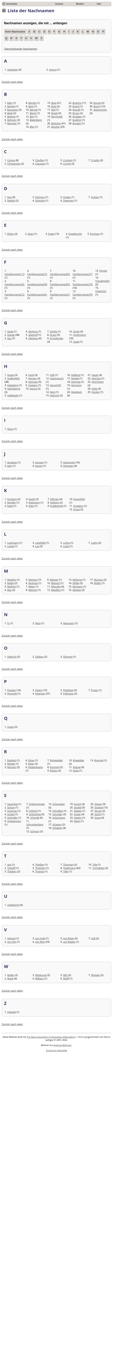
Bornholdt (56, 116)
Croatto (95, 160)
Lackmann (13, 543)
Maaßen (11, 579)
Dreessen (68, 200)
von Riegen (69, 942)
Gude (76, 341)
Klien (31, 506)
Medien (80, 3)
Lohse (66, 543)
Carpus (11, 160)
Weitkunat (40, 975)
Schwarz (57, 824)
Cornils (67, 163)
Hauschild (55, 385)
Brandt (76, 109)
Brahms (77, 103)
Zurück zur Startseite (56, 1050)
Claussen (40, 163)
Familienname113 (15, 274)
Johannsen (69, 462)
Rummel (99, 760)
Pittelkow (68, 690)
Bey (32, 116)
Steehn (78, 817)
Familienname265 (15, 284)
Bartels (11, 106)
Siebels (78, 811)
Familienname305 (60, 284)
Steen (77, 821)
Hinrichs (96, 378)
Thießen (39, 864)
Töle (94, 864)
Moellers (56, 590)
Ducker (95, 197)
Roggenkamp (35, 767)
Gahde (11, 335)
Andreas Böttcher (63, 1045)
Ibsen (10, 429)
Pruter (94, 690)
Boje (53, 106)
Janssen (39, 462)
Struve (98, 811)
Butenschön (100, 109)
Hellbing (75, 375)
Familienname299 (37, 284)
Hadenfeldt (13, 378)
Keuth (32, 499)
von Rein (40, 942)
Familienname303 (60, 274)
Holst (94, 388)
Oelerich (12, 656)
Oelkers (39, 656)
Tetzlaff (11, 868)
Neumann (68, 623)
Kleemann (34, 502)
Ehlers (10, 234)
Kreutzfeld (79, 499)
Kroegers (78, 506)
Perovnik (12, 693)
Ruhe (76, 770)
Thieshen (40, 868)
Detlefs (11, 200)
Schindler (12, 817)
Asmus (53, 69)
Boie (53, 103)
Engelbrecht (75, 234)
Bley (32, 127)
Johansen (68, 466)
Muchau (98, 579)
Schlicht (33, 811)
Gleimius (33, 338)
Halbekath (13, 395)
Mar (9, 590)
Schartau (12, 811)
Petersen (40, 693)
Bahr (10, 103)
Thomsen (68, 864)
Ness (37, 623)
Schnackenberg (34, 824)
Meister (54, 579)
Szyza (97, 817)
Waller (10, 975)
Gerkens (33, 331)
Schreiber (57, 811)
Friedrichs (100, 291)
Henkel (75, 378)
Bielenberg (36, 120)
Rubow (77, 767)
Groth (76, 331)
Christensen (14, 163)
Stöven (98, 804)
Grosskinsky (56, 338)
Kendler (11, 502)
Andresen (12, 69)
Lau (37, 546)
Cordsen (68, 160)
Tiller (66, 871)
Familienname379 (83, 294)
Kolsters (54, 502)
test (9, 864)
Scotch (77, 804)
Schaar (11, 807)
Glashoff (33, 335)
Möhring (77, 579)
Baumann (12, 109)
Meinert (32, 590)
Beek (10, 113)
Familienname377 (83, 274)
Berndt (33, 109)
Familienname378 (83, 284)
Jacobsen (12, 462)
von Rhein (68, 938)
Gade (10, 331)
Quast (10, 727)
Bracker (55, 127)
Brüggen (77, 116)
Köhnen (54, 499)
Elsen (31, 234)
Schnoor (34, 831)
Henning (76, 382)
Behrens (12, 120)
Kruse (76, 509)
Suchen (59, 3)
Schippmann (14, 821)
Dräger (67, 197)
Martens (33, 579)
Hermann (76, 385)
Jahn (9, 466)
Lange (10, 546)
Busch (97, 106)
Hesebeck (76, 392)
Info (99, 3)
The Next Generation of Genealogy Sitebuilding (51, 1036)
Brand (76, 106)
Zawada (11, 1012)
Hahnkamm (13, 388)
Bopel (54, 113)
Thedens (12, 871)
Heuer (95, 375)
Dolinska (40, 200)
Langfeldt (40, 543)
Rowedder (78, 760)
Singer (77, 814)
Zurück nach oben (12, 81)
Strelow (98, 807)
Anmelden (11, 3)
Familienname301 (37, 294)
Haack (10, 375)
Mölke (76, 583)
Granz (53, 335)
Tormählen (98, 868)
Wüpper (95, 975)
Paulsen (11, 690)
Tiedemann (69, 868)
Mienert (55, 583)
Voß (93, 938)
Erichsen (95, 234)
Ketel (10, 506)
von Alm (11, 942)
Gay (9, 338)
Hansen (32, 378)
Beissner (12, 123)
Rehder (11, 764)
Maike (10, 583)
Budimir (77, 120)
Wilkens (39, 978)
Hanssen (33, 382)
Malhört (11, 586)
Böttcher (56, 123)
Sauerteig (12, 804)
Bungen (77, 123)
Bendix (32, 103)
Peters (38, 690)
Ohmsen (68, 656)
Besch (33, 113)
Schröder (57, 814)
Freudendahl (102, 281)
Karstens (12, 499)
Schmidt (34, 817)
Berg (31, 106)
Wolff (66, 978)
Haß (52, 375)
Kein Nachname (15, 31)
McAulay (33, 583)
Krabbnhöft (56, 506)
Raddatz (11, 760)
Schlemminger (37, 804)
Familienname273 (37, 274)
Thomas (39, 871)
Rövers (54, 770)
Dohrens (40, 197)
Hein (52, 392)
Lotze (66, 546)
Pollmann (68, 693)
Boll (53, 109)
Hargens (33, 385)
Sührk (97, 814)
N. (8, 623)
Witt (65, 975)
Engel (51, 234)
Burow (97, 103)
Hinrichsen (98, 382)
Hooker (96, 392)
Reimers (11, 767)
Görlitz (53, 331)
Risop (31, 760)
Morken (77, 590)
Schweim (57, 828)
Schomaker (58, 804)
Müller (97, 583)
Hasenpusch (57, 378)
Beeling (11, 116)
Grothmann (79, 335)
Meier (31, 586)
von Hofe (40, 938)
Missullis (56, 586)
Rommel (54, 767)
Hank (31, 375)
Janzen (38, 466)
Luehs (94, 543)
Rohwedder (56, 760)
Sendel (78, 807)
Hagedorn (12, 385)
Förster (103, 270)
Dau (9, 197)
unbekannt (13, 905)
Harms (33, 388)
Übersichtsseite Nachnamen (20, 48)
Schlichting (35, 814)
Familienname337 (60, 294)
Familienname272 (15, 294)
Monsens (78, 586)
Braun (76, 113)
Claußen (39, 160)
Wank (10, 978)
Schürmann (58, 817)
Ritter (31, 764)
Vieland (11, 938)
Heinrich (54, 395)
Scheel (10, 814)
